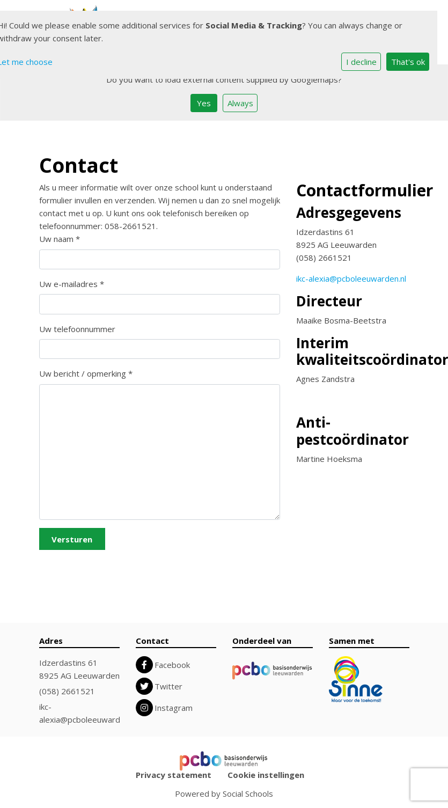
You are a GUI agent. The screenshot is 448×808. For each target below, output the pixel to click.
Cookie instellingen (265, 775)
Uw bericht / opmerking (86, 373)
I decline (361, 61)
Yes (204, 103)
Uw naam (59, 238)
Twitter (168, 686)
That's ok (408, 61)
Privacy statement (173, 775)
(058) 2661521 (67, 691)
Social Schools (248, 793)
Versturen (72, 539)
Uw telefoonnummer (77, 329)
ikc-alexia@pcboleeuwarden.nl (351, 278)
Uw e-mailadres (71, 283)
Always (240, 103)
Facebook (172, 664)
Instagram (174, 707)
